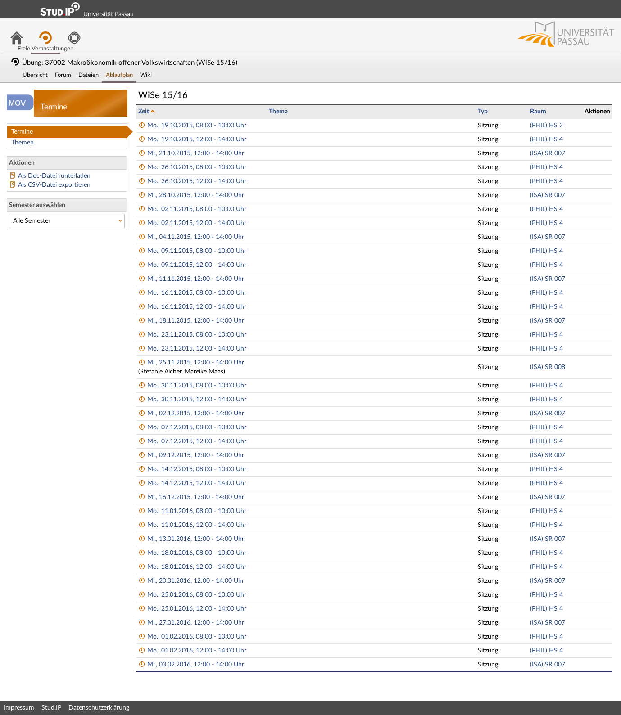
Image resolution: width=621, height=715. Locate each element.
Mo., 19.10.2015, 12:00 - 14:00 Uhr (192, 139)
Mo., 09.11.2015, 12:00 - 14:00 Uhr (192, 265)
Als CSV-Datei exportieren (54, 185)
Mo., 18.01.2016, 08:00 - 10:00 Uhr (192, 553)
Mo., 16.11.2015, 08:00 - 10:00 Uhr (192, 293)
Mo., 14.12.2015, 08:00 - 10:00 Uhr (192, 469)
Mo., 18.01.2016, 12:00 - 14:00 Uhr (192, 567)
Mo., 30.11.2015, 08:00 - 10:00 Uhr (192, 385)
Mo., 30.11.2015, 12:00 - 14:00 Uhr (192, 399)
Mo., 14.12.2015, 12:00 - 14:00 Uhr (192, 483)
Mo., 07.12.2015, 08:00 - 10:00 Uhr (192, 427)
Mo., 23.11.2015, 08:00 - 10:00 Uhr (192, 335)
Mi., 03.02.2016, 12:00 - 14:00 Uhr (191, 664)
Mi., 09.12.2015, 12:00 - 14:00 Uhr (191, 455)
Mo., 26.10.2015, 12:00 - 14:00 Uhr (192, 181)
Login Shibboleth (564, 9)
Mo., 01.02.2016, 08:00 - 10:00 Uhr (192, 637)
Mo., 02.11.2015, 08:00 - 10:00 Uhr (192, 209)
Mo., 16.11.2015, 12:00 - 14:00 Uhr (192, 307)
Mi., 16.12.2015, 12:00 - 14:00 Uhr (191, 497)
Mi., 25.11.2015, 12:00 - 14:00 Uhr (191, 363)
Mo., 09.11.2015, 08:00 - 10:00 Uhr (192, 251)
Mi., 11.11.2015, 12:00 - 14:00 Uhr (191, 279)
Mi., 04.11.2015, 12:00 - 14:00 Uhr (191, 237)
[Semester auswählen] (67, 221)
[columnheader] (201, 111)
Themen (22, 142)
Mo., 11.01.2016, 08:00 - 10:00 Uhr (192, 511)
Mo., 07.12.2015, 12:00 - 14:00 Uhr (192, 441)
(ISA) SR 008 (547, 367)
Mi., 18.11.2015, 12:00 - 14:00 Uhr (191, 321)
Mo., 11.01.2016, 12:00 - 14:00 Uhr (192, 525)
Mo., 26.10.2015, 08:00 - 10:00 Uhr (192, 167)
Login (610, 9)
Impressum (19, 708)
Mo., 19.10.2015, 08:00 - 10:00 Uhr (192, 125)
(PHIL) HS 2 (546, 125)
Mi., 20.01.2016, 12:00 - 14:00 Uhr (191, 581)
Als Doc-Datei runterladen (54, 176)
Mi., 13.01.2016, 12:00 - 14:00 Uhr (191, 539)
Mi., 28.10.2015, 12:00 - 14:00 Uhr (191, 195)
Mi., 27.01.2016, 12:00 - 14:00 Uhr (191, 623)
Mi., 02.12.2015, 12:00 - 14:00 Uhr (191, 413)
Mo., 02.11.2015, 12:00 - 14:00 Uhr (192, 223)
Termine (22, 132)
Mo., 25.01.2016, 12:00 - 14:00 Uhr (192, 609)
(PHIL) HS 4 (546, 139)
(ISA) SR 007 (547, 153)
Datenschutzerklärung (98, 708)
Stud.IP (51, 708)
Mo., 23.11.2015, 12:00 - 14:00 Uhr (192, 349)
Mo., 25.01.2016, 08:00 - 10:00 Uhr (192, 595)
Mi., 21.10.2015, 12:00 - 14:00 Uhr (191, 153)
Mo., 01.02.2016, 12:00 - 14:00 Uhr (192, 651)
